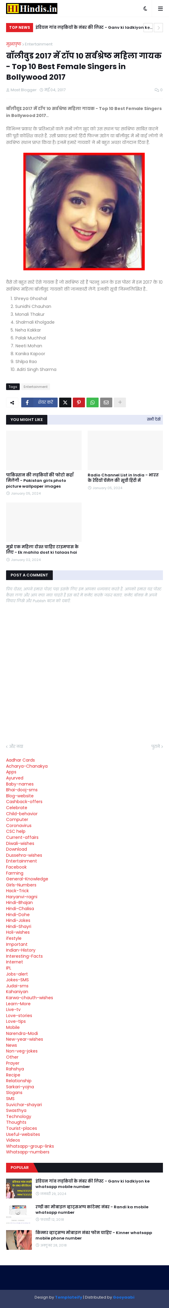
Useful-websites (23, 1134)
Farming (14, 873)
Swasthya (16, 1110)
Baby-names (20, 784)
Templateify (68, 1297)
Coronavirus (19, 826)
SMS (10, 1099)
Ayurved (14, 778)
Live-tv (13, 1009)
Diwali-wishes (20, 843)
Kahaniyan (17, 992)
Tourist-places (21, 1128)
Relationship (19, 1081)
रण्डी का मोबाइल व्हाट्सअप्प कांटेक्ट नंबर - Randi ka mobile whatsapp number (91, 1209)
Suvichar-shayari (24, 1105)
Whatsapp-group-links (30, 1146)
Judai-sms (17, 986)
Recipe (13, 1075)
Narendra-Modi (22, 1033)
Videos (13, 1140)
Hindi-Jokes (18, 920)
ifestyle (14, 938)
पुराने (155, 746)
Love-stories (19, 1016)
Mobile (13, 1027)
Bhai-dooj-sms (22, 790)
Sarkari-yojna (20, 1087)
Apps (11, 772)
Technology (18, 1116)
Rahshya (15, 1069)
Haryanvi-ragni (21, 897)
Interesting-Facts (24, 956)
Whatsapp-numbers (27, 1152)
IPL (8, 968)
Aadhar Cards (20, 760)
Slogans (14, 1092)
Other (12, 1057)
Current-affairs (22, 837)
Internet (14, 962)
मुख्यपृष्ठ (13, 44)
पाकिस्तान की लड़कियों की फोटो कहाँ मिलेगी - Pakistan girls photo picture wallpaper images (40, 480)
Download (16, 849)
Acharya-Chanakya (27, 766)
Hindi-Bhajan (19, 902)
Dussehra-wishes (24, 855)
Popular (20, 1167)
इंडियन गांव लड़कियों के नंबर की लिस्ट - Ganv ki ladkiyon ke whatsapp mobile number (92, 28)
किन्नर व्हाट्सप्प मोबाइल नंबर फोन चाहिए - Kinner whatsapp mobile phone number (93, 1235)
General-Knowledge (27, 879)
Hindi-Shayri (18, 926)
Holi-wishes (18, 932)
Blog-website (20, 796)
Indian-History (20, 950)
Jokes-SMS (17, 980)
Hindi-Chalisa (20, 909)
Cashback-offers (24, 802)
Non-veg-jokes (22, 1051)
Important (17, 944)
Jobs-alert (17, 974)
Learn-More (18, 1004)
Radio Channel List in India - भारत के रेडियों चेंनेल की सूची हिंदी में (123, 477)
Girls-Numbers (21, 885)
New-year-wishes (24, 1039)
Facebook (16, 867)
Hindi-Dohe (18, 915)
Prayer (12, 1063)
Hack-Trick (17, 891)
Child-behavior (22, 814)
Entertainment (38, 44)
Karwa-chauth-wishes (29, 998)
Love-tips (16, 1021)
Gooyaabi (123, 1297)
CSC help (15, 831)
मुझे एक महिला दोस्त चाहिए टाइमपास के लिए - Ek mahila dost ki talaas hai (42, 549)
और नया (16, 746)
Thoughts (16, 1122)
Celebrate (16, 808)
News (11, 1045)
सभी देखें (154, 419)
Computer (17, 819)
